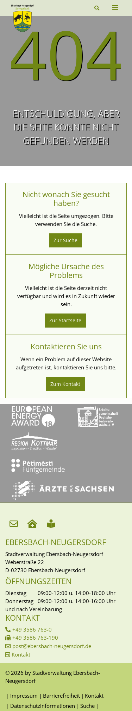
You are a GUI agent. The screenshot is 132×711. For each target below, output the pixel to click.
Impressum (24, 695)
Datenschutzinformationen (42, 705)
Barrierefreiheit (61, 695)
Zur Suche (65, 240)
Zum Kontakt (65, 384)
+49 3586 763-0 (32, 629)
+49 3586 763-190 (35, 637)
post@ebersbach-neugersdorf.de (51, 645)
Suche (87, 705)
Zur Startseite (65, 320)
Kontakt (21, 654)
